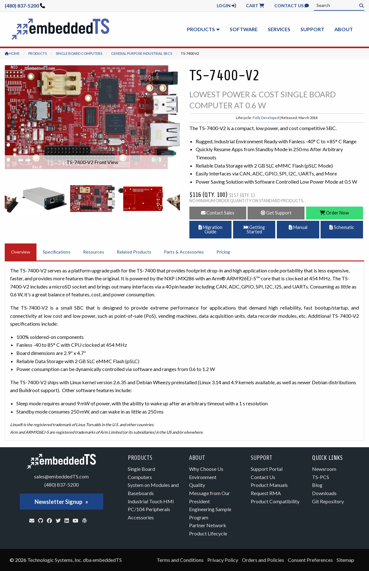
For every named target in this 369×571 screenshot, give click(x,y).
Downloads (324, 493)
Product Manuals (269, 485)
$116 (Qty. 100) (222, 194)
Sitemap (345, 560)
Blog (317, 485)
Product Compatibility (275, 501)
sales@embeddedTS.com (61, 476)
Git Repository (328, 501)
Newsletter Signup (58, 501)
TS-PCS (320, 477)
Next (175, 199)
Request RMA (266, 493)
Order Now (334, 212)
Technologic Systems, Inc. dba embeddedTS (74, 560)
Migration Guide (210, 229)
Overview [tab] (20, 251)
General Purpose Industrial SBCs (141, 53)
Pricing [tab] (223, 251)
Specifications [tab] (56, 251)
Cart (255, 5)
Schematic (341, 227)
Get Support (276, 212)
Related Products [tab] (134, 251)
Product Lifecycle (208, 533)
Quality (197, 485)
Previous (9, 199)
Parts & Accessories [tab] (184, 251)
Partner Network (207, 525)
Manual (298, 227)
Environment (202, 477)
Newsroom (324, 469)
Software (244, 29)
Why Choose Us (206, 469)
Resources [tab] (93, 251)
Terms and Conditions (180, 560)
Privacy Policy (222, 560)
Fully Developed (266, 118)
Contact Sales (217, 212)
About (343, 29)
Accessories (141, 517)
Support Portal (266, 469)
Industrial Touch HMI (151, 501)
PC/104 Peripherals (149, 509)
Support (312, 29)
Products (201, 29)
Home (12, 53)
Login (226, 5)
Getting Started (254, 229)
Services (279, 29)
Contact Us (291, 5)
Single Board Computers (79, 53)
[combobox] (339, 5)
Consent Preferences (310, 560)
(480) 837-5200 (22, 6)
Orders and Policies (263, 560)
